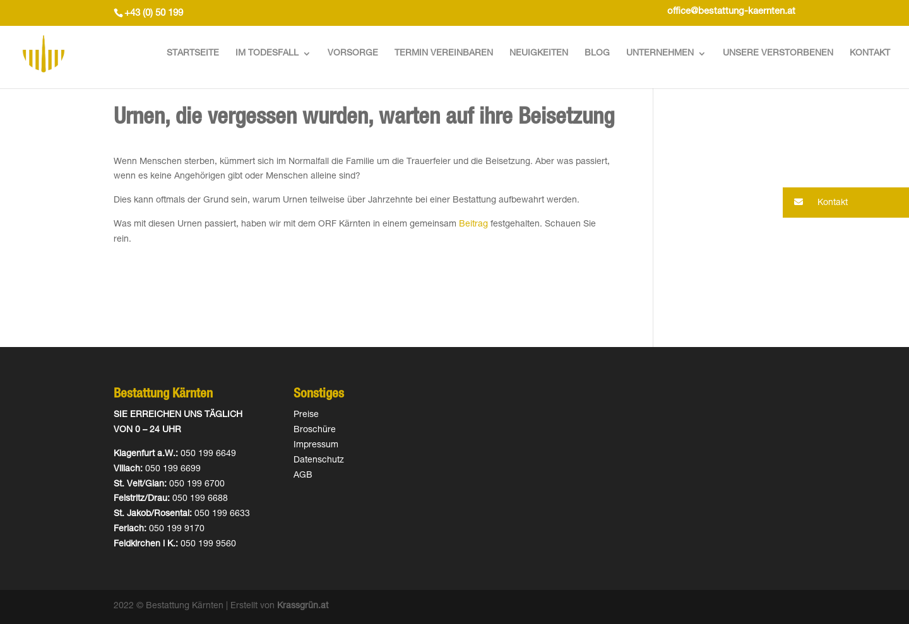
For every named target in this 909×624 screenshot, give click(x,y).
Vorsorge (353, 53)
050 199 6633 (222, 514)
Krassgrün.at (302, 606)
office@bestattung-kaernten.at (731, 11)
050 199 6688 (200, 499)
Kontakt (870, 53)
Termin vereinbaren (444, 53)
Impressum (316, 445)
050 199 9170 (177, 529)
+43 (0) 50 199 (153, 13)
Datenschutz (319, 460)
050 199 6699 (173, 469)
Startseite (193, 53)
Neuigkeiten (538, 53)
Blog (597, 53)
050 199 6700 (197, 484)
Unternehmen (660, 53)
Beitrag (473, 224)
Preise (306, 415)
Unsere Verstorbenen (778, 53)
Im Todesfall (267, 53)
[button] (846, 202)
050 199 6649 (208, 454)
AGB (303, 475)
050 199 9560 (208, 544)
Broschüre (315, 430)
